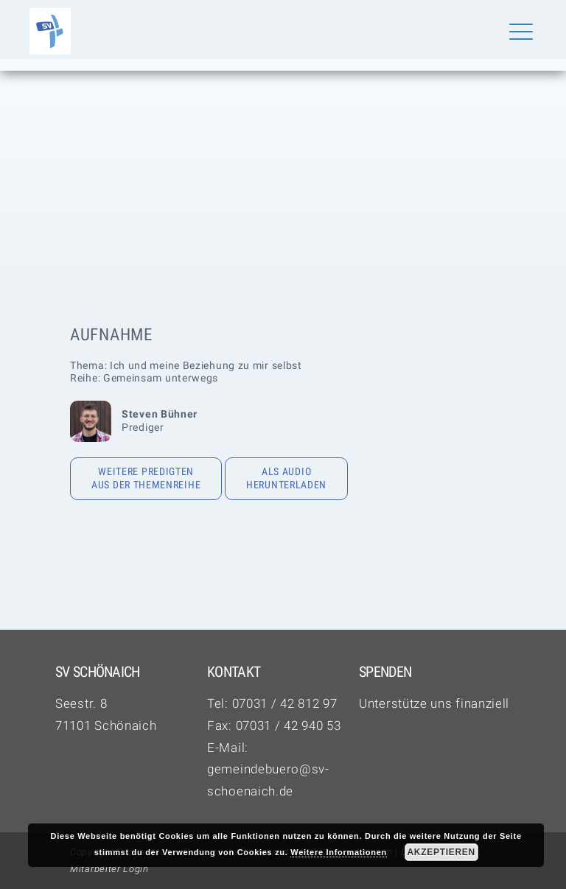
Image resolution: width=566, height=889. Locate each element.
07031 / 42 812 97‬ (285, 703)
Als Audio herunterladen (286, 478)
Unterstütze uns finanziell (434, 703)
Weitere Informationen (338, 852)
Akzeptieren (441, 852)
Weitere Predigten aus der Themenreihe (145, 478)
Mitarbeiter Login (109, 868)
